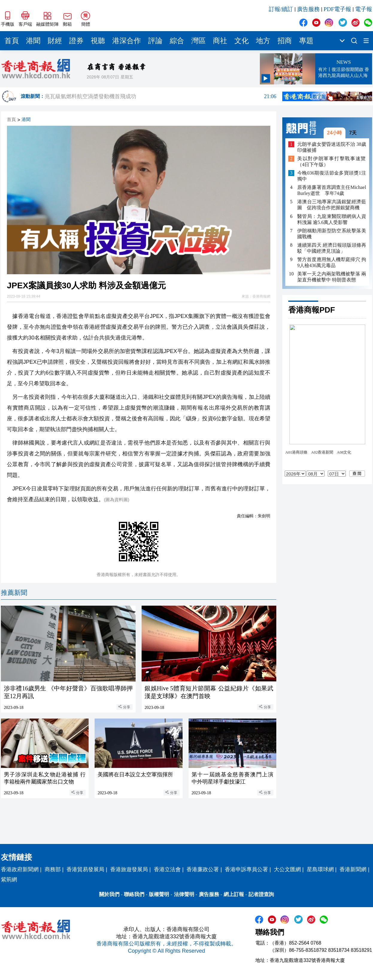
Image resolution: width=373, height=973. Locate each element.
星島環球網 (320, 869)
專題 (306, 41)
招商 (285, 41)
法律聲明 (184, 894)
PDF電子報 (337, 9)
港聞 (33, 41)
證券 (76, 41)
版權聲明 (159, 894)
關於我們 (109, 894)
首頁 (11, 41)
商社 (220, 41)
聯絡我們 (134, 894)
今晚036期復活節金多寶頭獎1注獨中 (331, 175)
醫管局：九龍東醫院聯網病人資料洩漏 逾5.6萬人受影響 (331, 219)
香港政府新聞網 (20, 869)
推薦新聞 (14, 592)
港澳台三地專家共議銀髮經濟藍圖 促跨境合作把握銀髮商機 (331, 204)
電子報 (363, 9)
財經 (55, 41)
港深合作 (126, 41)
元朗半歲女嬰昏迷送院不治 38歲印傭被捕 (331, 147)
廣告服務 (308, 9)
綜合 (177, 41)
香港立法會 (167, 869)
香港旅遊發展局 (129, 869)
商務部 (53, 869)
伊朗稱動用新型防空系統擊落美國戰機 (331, 233)
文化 (241, 41)
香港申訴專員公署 (246, 869)
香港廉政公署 (202, 869)
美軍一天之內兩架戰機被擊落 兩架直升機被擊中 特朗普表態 (331, 276)
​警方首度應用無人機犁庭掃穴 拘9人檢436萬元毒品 (331, 262)
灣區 (198, 41)
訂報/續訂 (281, 9)
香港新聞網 (352, 869)
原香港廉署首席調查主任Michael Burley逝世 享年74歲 (331, 190)
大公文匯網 (287, 869)
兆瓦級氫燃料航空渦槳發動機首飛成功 (160, 96)
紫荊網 (9, 880)
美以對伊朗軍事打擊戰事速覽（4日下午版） (331, 161)
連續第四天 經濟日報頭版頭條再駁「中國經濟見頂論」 (331, 248)
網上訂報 (234, 894)
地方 (263, 41)
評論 (155, 41)
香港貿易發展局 (85, 869)
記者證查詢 (261, 894)
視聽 (98, 41)
